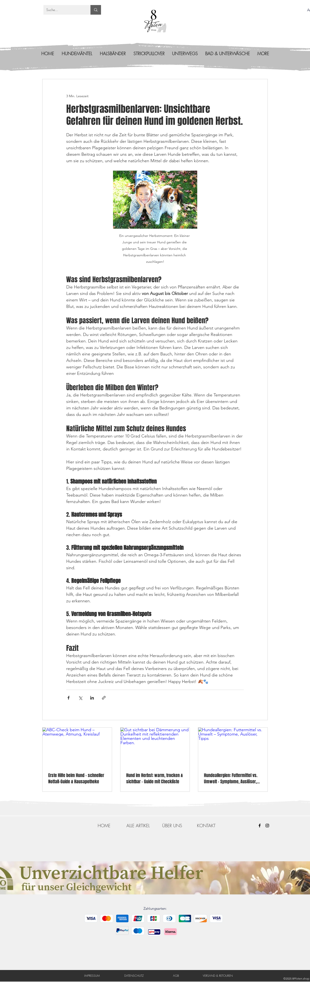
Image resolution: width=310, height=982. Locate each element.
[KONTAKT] (206, 825)
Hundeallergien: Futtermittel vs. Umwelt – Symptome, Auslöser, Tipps (230, 778)
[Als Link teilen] (103, 697)
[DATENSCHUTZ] (134, 975)
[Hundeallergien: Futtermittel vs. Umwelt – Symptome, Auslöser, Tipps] (233, 747)
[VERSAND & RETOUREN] (218, 975)
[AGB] (176, 975)
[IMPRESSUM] (92, 975)
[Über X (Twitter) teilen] (80, 697)
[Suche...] (63, 10)
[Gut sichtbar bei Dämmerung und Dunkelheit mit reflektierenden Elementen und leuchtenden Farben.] (155, 747)
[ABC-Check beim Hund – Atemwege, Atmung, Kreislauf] (77, 747)
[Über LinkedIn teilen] (92, 697)
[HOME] (104, 825)
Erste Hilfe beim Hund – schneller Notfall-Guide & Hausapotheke (76, 778)
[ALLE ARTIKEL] (138, 825)
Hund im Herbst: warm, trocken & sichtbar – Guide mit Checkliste (154, 778)
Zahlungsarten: (155, 908)
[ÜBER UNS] (172, 825)
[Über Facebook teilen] (68, 697)
